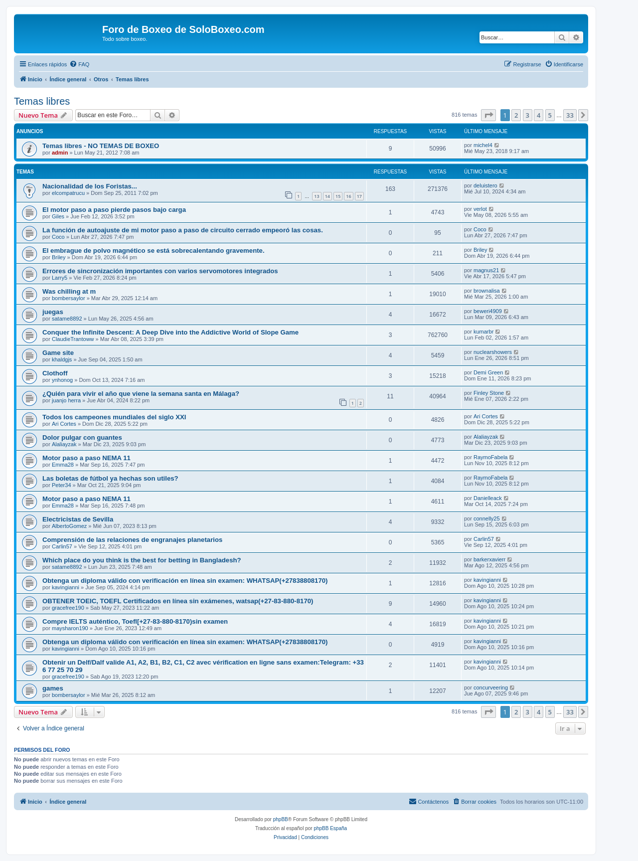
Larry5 (59, 278)
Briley (59, 257)
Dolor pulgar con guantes (82, 437)
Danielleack (488, 498)
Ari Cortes (64, 424)
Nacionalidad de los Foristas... (89, 186)
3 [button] (527, 115)
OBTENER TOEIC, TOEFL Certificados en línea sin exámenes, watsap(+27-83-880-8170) (177, 601)
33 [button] (570, 115)
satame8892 (67, 319)
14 (327, 196)
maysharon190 (70, 628)
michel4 (483, 145)
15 (337, 196)
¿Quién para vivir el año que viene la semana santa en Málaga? (140, 393)
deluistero (485, 185)
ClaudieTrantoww (73, 339)
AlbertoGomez (69, 526)
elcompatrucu (68, 193)
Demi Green (488, 372)
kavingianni (65, 587)
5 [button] (550, 115)
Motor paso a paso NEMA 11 (86, 458)
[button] (488, 115)
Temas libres (42, 101)
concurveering (491, 687)
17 (359, 196)
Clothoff (55, 373)
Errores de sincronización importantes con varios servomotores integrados (160, 271)
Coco (58, 237)
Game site (58, 352)
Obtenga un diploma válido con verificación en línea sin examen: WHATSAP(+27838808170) (185, 580)
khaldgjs (62, 359)
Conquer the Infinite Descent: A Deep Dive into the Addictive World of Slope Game (170, 332)
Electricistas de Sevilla (77, 519)
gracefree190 (68, 608)
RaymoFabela (490, 457)
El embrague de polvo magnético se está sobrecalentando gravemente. (153, 250)
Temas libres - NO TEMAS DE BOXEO (100, 146)
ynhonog (62, 380)
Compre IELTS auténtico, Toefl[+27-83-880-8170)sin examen (135, 621)
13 (316, 196)
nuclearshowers (493, 352)
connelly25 (487, 518)
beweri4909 (488, 311)
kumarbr (483, 332)
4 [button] (538, 115)
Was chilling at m (69, 291)
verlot (480, 209)
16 (348, 196)
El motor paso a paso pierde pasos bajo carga (114, 209)
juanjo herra (66, 400)
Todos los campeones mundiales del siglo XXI (114, 417)
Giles (58, 216)
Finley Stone (489, 393)
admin (60, 153)
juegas (52, 312)
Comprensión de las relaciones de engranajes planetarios (132, 539)
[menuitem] (79, 64)
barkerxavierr (489, 559)
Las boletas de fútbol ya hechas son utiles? (110, 478)
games (52, 688)
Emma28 (63, 465)
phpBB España (330, 828)
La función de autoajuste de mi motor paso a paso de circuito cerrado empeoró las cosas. (182, 230)
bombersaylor (68, 298)
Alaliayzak (64, 444)
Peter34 (61, 485)
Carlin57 (62, 546)
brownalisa (487, 291)
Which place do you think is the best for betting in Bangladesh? (141, 560)
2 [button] (516, 115)
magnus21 (486, 270)
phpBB (280, 819)
